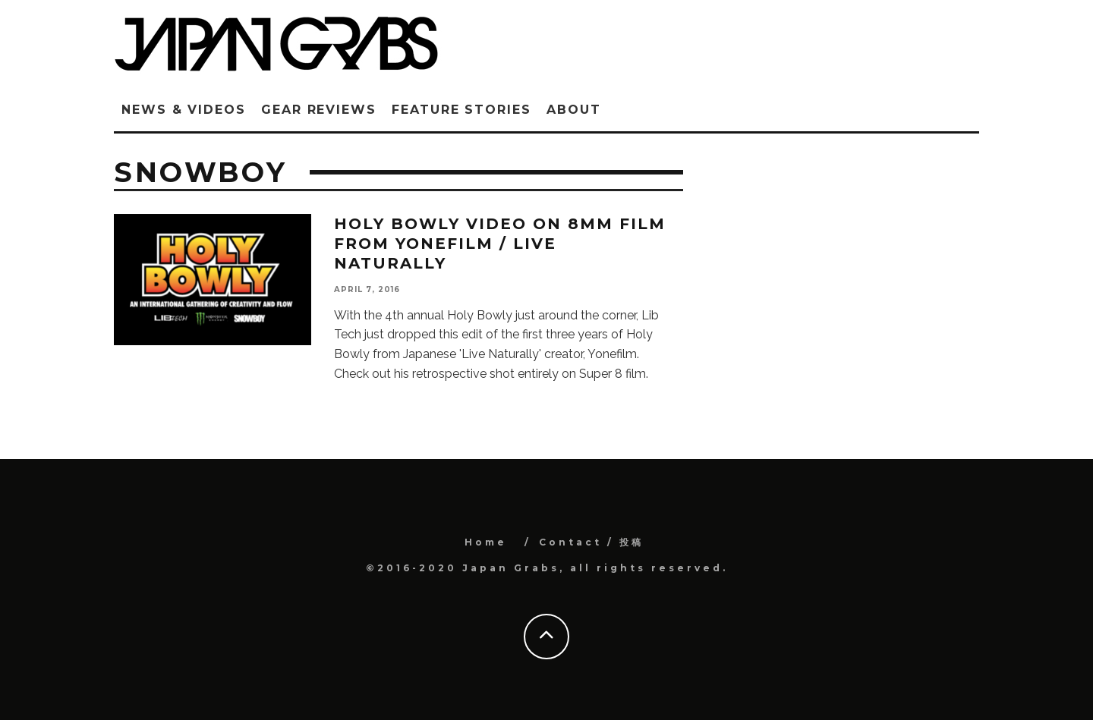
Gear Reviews (318, 109)
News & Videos (183, 109)
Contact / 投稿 (591, 542)
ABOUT (573, 109)
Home (486, 542)
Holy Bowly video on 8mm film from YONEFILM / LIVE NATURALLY (500, 243)
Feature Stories (461, 109)
